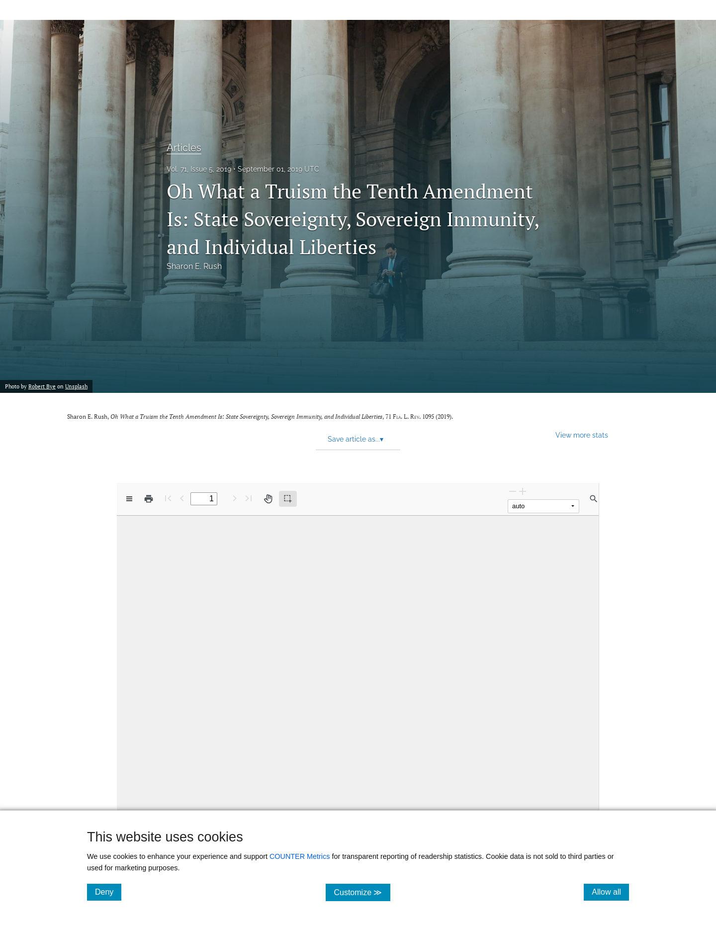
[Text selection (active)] (288, 499)
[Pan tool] (268, 499)
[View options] (129, 498)
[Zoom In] (523, 491)
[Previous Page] (182, 498)
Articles (184, 148)
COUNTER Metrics (299, 856)
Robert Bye (42, 386)
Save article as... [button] (355, 439)
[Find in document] (594, 499)
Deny (108, 891)
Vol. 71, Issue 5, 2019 (199, 169)
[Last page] (249, 498)
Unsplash (76, 386)
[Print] (149, 499)
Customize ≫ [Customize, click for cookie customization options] (362, 892)
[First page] (168, 498)
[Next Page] (235, 498)
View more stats (581, 435)
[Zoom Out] (513, 491)
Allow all (610, 891)
